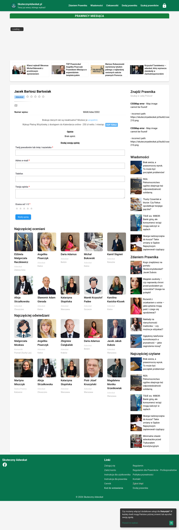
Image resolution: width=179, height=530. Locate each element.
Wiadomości (96, 5)
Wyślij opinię (23, 217)
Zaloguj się (109, 465)
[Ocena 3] (24, 208)
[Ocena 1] (16, 208)
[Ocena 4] (27, 208)
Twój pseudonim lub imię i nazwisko (33, 147)
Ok (171, 523)
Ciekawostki (112, 5)
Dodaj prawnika (129, 5)
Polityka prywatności (143, 474)
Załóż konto (110, 470)
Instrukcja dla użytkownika (117, 474)
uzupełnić (92, 120)
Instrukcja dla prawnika (115, 479)
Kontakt (136, 479)
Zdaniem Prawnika (78, 5)
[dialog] (148, 518)
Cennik (107, 483)
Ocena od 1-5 (22, 204)
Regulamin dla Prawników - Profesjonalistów (155, 470)
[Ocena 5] (31, 208)
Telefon (19, 173)
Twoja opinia (21, 186)
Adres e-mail (21, 160)
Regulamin (138, 465)
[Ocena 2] (20, 208)
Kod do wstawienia (113, 488)
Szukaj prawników (150, 5)
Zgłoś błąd (138, 483)
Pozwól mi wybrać (130, 523)
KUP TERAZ (111, 125)
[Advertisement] (94, 39)
